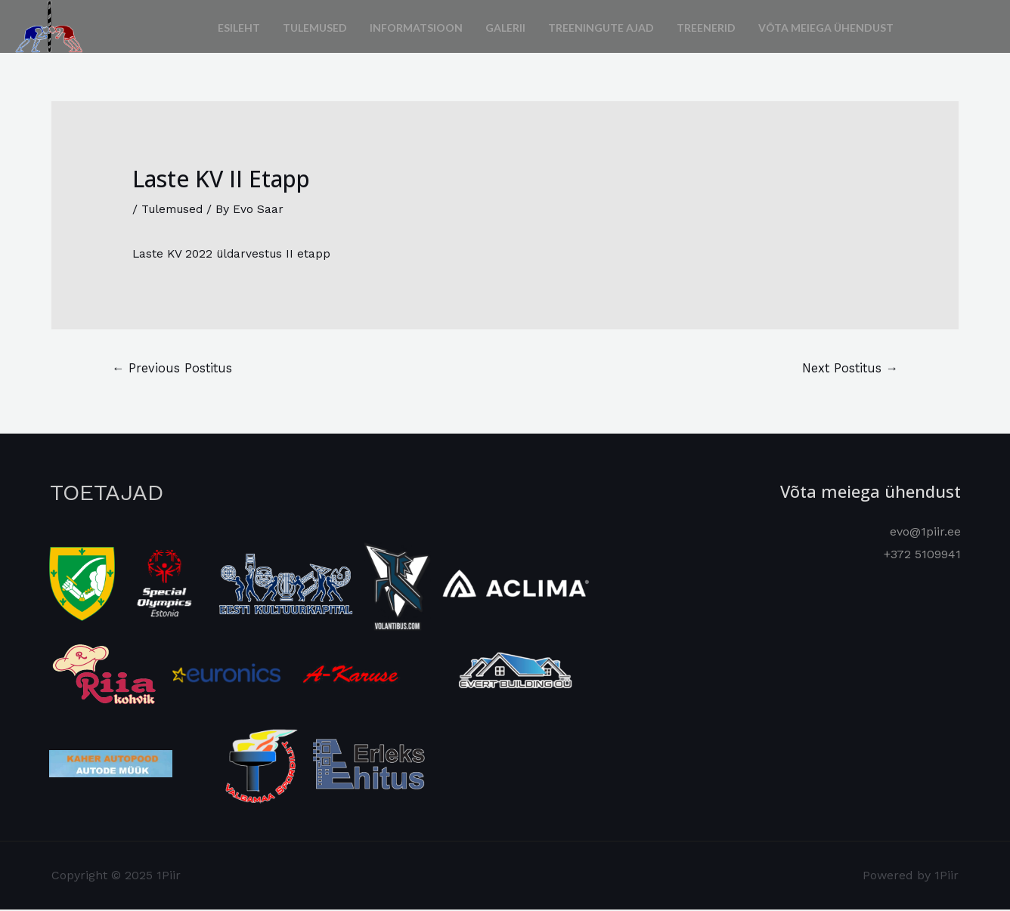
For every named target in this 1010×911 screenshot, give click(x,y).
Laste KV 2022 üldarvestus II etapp (234, 253)
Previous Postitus (174, 368)
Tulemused (315, 26)
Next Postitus (847, 368)
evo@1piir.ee (925, 533)
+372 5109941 (922, 555)
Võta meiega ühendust (826, 26)
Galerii (505, 26)
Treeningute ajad (601, 26)
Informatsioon (416, 26)
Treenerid (706, 26)
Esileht (239, 26)
